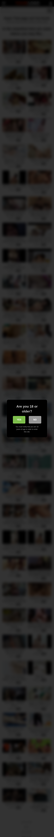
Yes (19, 419)
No (35, 419)
